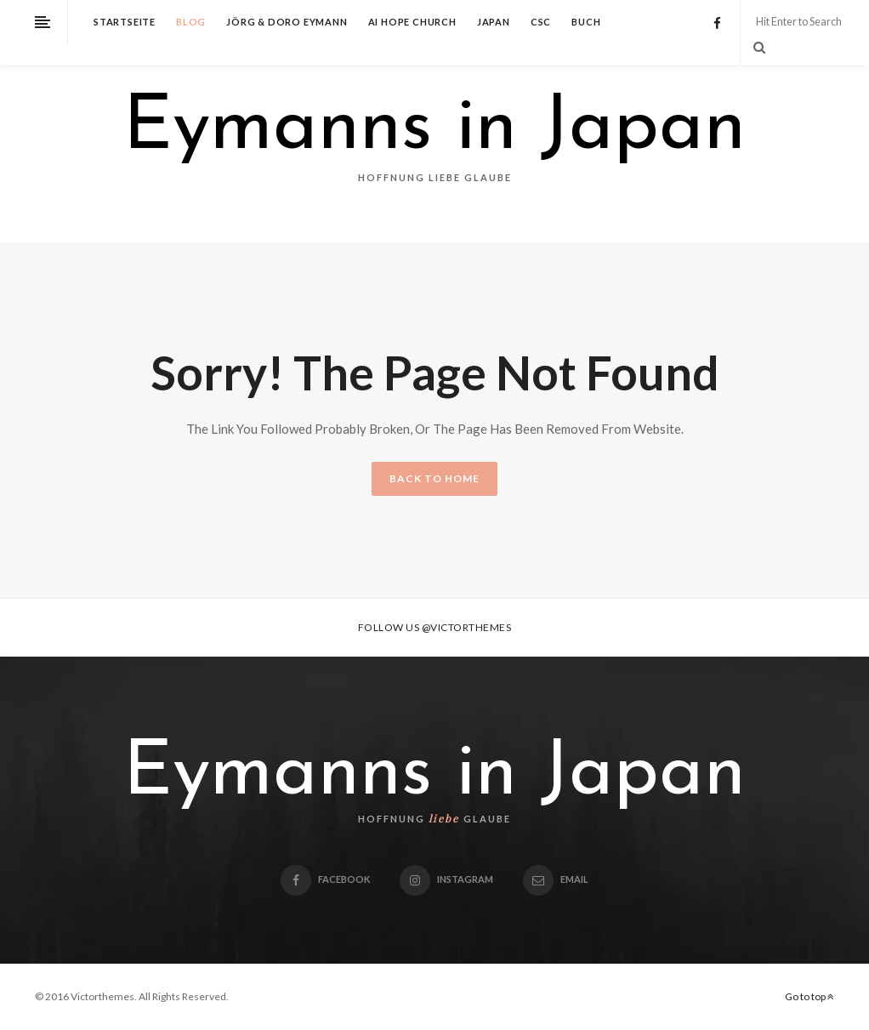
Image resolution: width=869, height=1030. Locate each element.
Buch (585, 21)
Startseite (125, 21)
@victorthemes (467, 627)
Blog (191, 21)
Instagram (446, 879)
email (555, 879)
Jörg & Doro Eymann (286, 21)
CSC (541, 21)
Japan (493, 21)
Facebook (325, 879)
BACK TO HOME (434, 478)
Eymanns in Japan (434, 129)
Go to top (809, 996)
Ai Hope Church (412, 21)
